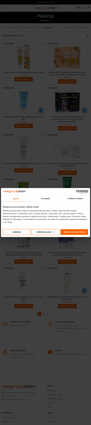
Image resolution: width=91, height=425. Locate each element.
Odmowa (16, 232)
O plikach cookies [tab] (75, 198)
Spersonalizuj (46, 232)
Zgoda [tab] (16, 198)
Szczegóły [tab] (45, 198)
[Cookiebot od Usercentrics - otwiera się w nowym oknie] (78, 191)
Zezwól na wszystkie (74, 232)
